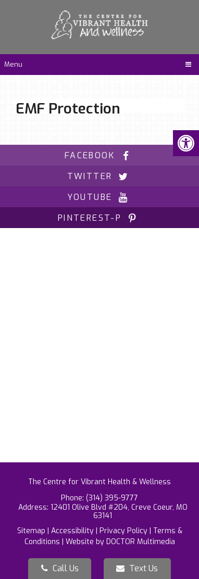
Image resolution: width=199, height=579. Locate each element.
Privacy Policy (123, 531)
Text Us (137, 568)
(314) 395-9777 (112, 498)
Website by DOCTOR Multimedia (120, 542)
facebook (99, 155)
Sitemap (31, 531)
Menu (13, 64)
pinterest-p (99, 217)
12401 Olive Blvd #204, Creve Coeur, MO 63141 (119, 511)
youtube (99, 197)
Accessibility (72, 531)
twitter (99, 176)
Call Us (60, 568)
